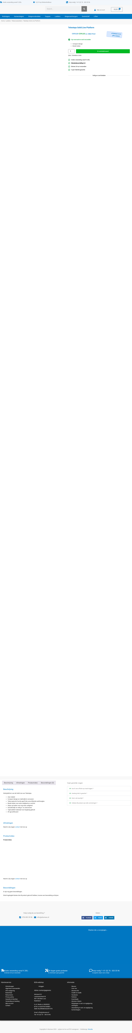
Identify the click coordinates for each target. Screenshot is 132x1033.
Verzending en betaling (12, 1001)
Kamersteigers (19, 16)
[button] (99, 788)
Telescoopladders (17, 21)
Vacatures (74, 995)
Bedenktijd (8, 993)
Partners (74, 997)
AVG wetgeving (10, 990)
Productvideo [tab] (33, 783)
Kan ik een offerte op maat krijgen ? (82, 788)
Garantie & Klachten (11, 999)
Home (3, 21)
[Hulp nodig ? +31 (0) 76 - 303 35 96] (67, 2)
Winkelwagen (9, 986)
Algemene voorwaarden (12, 988)
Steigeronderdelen (34, 16)
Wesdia (90, 1029)
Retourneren (9, 995)
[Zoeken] (84, 9)
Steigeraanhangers (71, 16)
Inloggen (41, 986)
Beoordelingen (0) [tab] (47, 783)
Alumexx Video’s (76, 1001)
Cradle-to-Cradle (76, 993)
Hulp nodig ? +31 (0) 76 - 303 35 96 (79, 2)
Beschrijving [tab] (8, 783)
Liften (96, 16)
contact (17, 827)
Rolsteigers (6, 16)
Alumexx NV (75, 990)
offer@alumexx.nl (43, 1012)
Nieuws (73, 986)
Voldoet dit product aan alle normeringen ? (84, 803)
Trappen (47, 16)
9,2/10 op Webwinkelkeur (43, 2)
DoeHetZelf (85, 16)
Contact (7, 1005)
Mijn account (9, 1003)
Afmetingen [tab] (20, 783)
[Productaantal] (71, 51)
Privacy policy (9, 997)
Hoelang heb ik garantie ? (79, 793)
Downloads (74, 999)
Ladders (57, 16)
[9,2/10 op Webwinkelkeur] (34, 2)
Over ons (74, 988)
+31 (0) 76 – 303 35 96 (44, 1014)
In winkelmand (103, 51)
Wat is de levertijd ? (77, 798)
